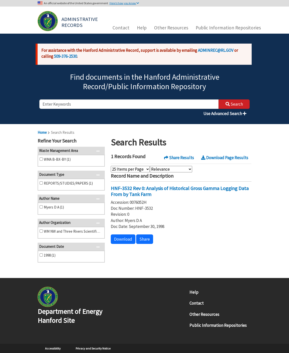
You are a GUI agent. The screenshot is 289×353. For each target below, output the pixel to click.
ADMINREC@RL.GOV (215, 50)
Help (142, 28)
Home (42, 132)
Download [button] (123, 239)
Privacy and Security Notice (93, 348)
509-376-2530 (65, 56)
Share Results (179, 157)
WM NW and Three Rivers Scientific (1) (72, 231)
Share (144, 239)
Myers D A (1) (54, 207)
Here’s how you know (124, 3)
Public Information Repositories (228, 28)
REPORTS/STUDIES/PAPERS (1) (68, 183)
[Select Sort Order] (171, 169)
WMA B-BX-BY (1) (57, 159)
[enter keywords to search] (129, 104)
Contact (121, 28)
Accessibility (53, 348)
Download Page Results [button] (224, 157)
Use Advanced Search (224, 113)
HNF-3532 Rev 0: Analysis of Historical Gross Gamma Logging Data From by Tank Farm (180, 191)
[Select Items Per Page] (130, 169)
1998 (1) (50, 255)
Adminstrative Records (80, 21)
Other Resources (171, 28)
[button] (99, 141)
